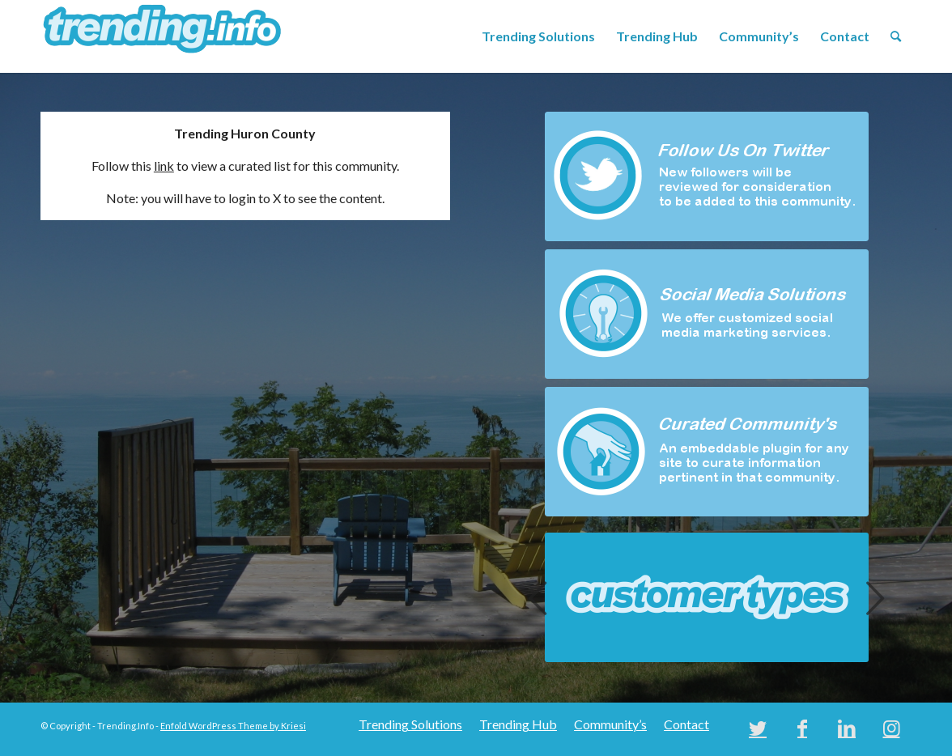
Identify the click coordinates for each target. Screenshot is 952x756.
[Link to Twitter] (757, 727)
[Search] (896, 36)
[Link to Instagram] (891, 727)
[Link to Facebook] (802, 727)
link (164, 165)
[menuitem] (538, 36)
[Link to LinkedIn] (847, 727)
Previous (538, 597)
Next (875, 597)
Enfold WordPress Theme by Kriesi (233, 725)
